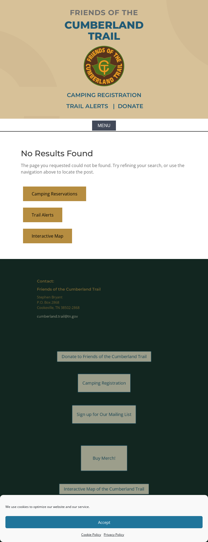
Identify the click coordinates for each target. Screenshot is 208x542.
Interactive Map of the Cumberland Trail (104, 489)
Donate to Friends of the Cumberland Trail (104, 356)
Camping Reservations (54, 194)
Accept (104, 522)
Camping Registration (104, 95)
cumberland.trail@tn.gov (70, 313)
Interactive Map (47, 236)
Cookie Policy (91, 534)
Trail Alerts (88, 106)
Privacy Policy (114, 534)
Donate (130, 106)
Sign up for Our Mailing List (104, 414)
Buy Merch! (104, 458)
